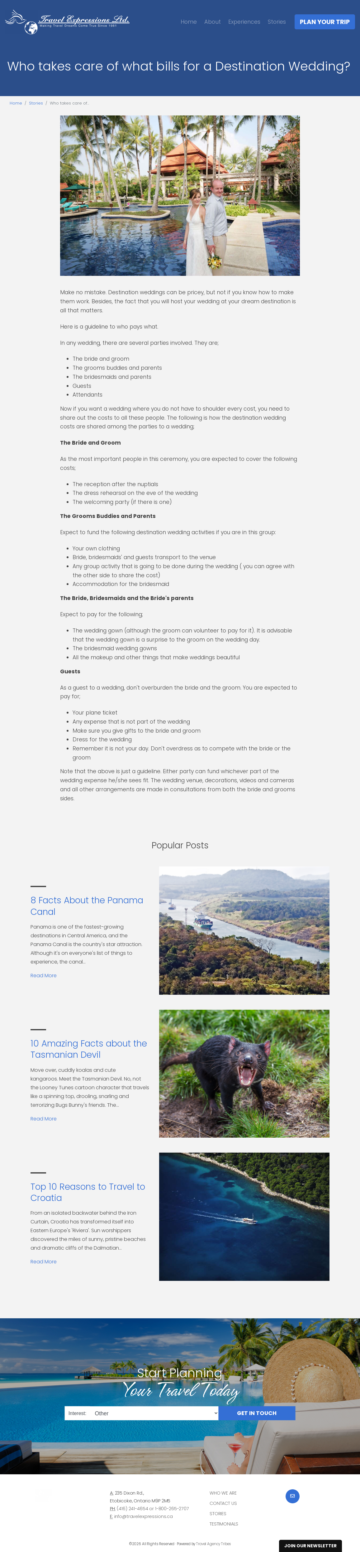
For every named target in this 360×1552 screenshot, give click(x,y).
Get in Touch (257, 1413)
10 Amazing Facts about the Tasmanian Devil (89, 1049)
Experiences (244, 22)
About (212, 22)
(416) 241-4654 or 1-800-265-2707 (153, 1509)
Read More (44, 975)
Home (189, 22)
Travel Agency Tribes (213, 1543)
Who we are (223, 1493)
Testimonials (224, 1524)
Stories (277, 22)
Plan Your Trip (325, 21)
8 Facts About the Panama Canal (87, 906)
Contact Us (223, 1503)
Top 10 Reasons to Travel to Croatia (88, 1192)
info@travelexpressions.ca (143, 1516)
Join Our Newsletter (310, 1546)
